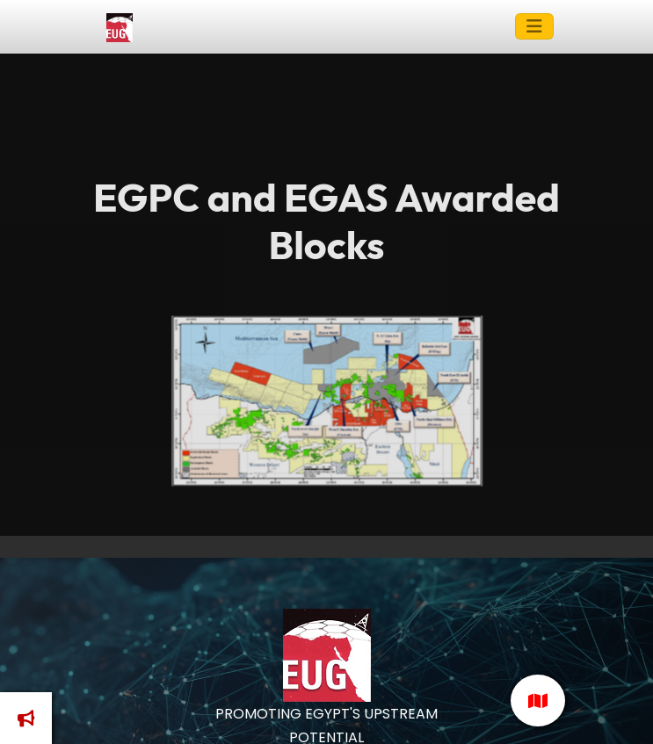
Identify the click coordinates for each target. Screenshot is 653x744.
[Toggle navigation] (534, 26)
